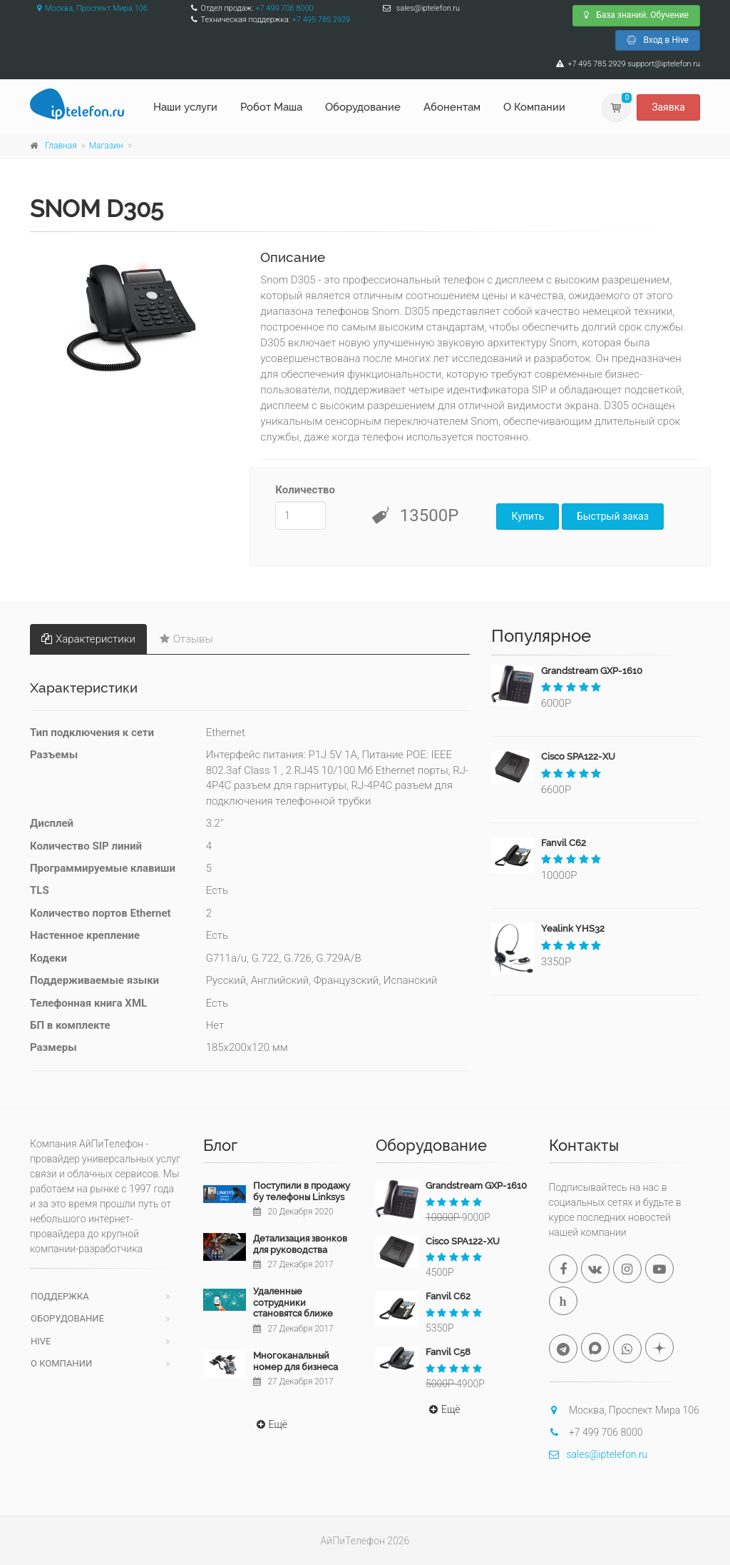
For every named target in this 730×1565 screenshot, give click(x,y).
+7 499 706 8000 (284, 8)
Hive (41, 1341)
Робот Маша (271, 107)
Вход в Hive (658, 40)
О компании (61, 1363)
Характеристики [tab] (88, 639)
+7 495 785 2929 (321, 19)
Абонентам (451, 107)
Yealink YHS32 (573, 928)
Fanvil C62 (563, 842)
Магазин (106, 146)
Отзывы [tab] (186, 639)
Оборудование (363, 107)
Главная (61, 146)
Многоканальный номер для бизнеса (295, 1361)
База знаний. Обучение (636, 15)
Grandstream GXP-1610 (591, 670)
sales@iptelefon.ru (598, 1454)
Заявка (668, 107)
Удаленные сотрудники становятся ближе (293, 1302)
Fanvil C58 (448, 1352)
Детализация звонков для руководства (300, 1244)
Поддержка (60, 1296)
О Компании (534, 107)
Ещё (270, 1424)
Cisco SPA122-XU (578, 756)
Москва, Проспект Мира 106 (89, 8)
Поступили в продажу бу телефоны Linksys (301, 1191)
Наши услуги (185, 107)
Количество (300, 489)
